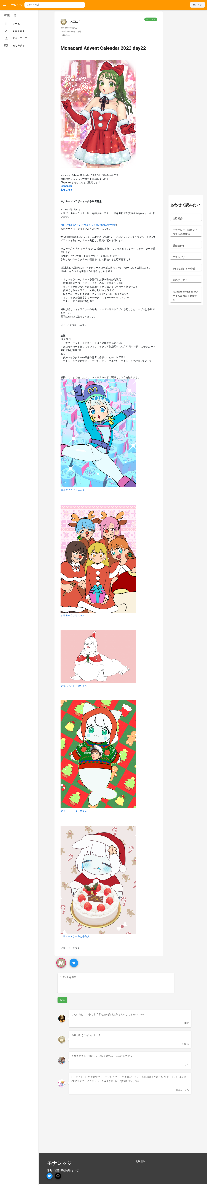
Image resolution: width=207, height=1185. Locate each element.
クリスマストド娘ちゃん (74, 685)
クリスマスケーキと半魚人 (75, 936)
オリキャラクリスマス (73, 615)
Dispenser (66, 186)
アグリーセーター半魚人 (74, 811)
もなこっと (67, 189)
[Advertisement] (186, 56)
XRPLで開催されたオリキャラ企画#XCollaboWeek (88, 225)
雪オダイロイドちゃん (73, 490)
